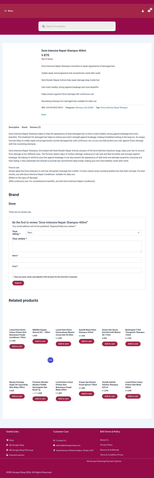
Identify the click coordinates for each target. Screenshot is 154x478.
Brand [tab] (24, 127)
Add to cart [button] (17, 347)
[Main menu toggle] (9, 11)
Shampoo (79, 108)
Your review (19, 238)
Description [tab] (14, 127)
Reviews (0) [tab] (35, 127)
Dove (103, 108)
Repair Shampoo (121, 108)
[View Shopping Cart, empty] (149, 11)
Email (15, 266)
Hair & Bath (88, 108)
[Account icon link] (143, 11)
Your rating (16, 232)
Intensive (109, 108)
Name (15, 256)
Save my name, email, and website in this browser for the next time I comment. (46, 277)
